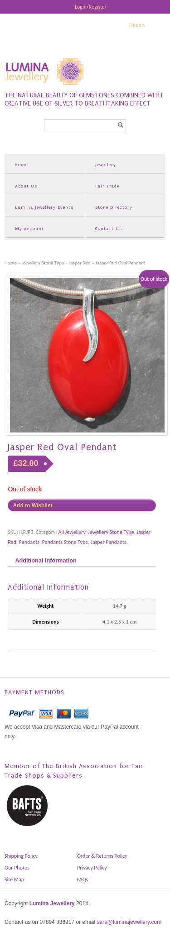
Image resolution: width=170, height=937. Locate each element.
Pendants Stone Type (65, 542)
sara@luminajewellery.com (129, 922)
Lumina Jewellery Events (44, 207)
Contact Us (108, 228)
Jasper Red (80, 262)
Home (21, 164)
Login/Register (91, 7)
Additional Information (45, 560)
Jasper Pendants (108, 542)
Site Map (14, 879)
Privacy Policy (92, 868)
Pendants (29, 542)
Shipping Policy (21, 856)
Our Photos (17, 868)
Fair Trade (107, 185)
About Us (26, 185)
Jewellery (105, 164)
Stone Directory (113, 207)
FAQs (82, 879)
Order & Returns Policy (102, 856)
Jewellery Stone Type (43, 262)
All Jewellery (71, 532)
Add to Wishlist (32, 505)
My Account (29, 228)
